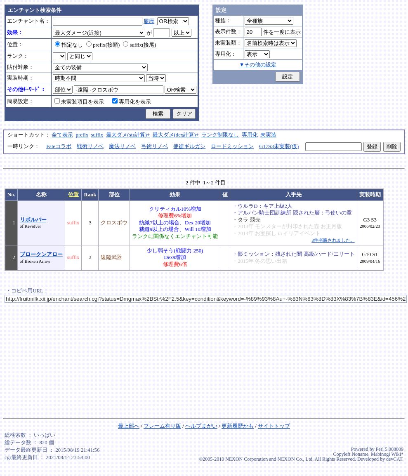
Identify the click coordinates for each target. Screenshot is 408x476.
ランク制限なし (220, 135)
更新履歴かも (238, 426)
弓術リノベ (154, 146)
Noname (359, 454)
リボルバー (33, 220)
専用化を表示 (131, 102)
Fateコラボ (58, 146)
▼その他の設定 (258, 65)
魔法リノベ (122, 146)
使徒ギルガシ (189, 146)
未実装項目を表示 (79, 102)
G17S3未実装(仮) (279, 146)
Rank (90, 195)
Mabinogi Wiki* (387, 454)
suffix (97, 135)
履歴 (149, 21)
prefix (82, 135)
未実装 (268, 135)
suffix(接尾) (139, 45)
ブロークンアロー (41, 254)
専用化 (250, 135)
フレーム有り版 (162, 426)
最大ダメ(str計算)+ (128, 135)
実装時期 (370, 195)
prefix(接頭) (103, 45)
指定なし (69, 45)
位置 (73, 195)
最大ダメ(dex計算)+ (176, 135)
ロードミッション (232, 146)
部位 (114, 195)
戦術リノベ (90, 146)
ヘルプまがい (201, 426)
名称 (41, 195)
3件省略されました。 (332, 240)
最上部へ (128, 426)
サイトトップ (274, 426)
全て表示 (62, 135)
